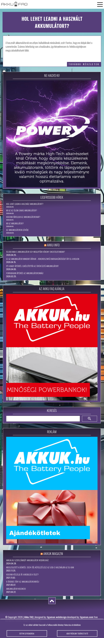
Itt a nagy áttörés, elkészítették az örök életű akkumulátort (32, 266)
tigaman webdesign (57, 617)
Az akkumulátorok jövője (17, 229)
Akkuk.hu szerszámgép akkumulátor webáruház (27, 560)
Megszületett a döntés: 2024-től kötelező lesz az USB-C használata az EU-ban (40, 567)
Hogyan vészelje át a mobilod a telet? (22, 574)
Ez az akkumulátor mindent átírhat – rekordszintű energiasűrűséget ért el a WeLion (42, 258)
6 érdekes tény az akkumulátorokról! (22, 581)
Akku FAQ (28, 617)
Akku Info (53, 245)
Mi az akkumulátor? (15, 223)
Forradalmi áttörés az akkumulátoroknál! (24, 273)
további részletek (84, 64)
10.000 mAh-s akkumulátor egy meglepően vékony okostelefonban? (35, 251)
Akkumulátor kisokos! (16, 588)
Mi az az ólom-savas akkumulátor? (21, 210)
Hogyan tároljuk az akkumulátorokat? (23, 216)
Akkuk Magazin (53, 553)
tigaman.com (86, 617)
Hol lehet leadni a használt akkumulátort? (24, 203)
